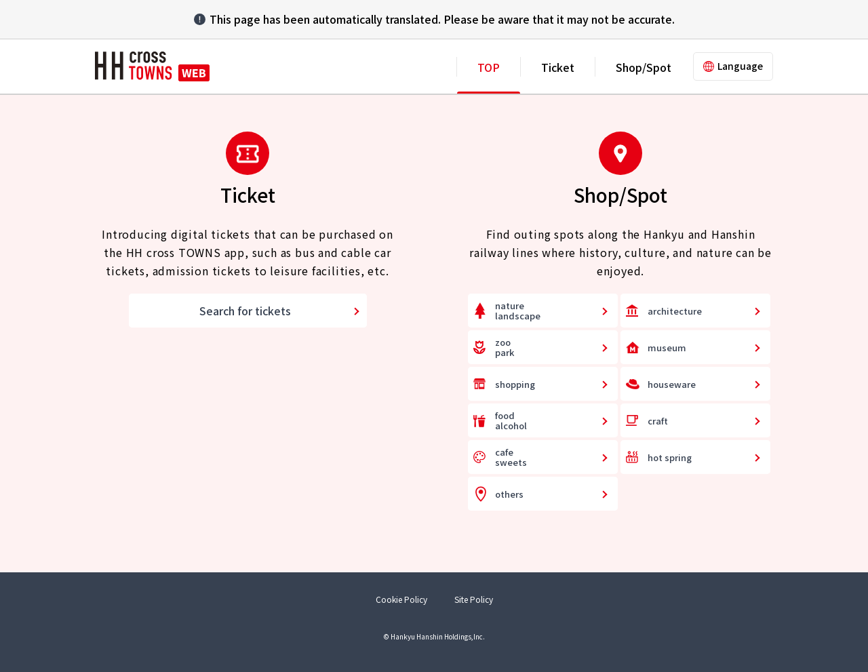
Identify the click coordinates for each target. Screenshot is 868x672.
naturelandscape (517, 311)
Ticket (557, 67)
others (509, 494)
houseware (672, 384)
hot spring (670, 457)
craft (658, 420)
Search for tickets (245, 310)
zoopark (504, 347)
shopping (515, 384)
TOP (488, 67)
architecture (675, 310)
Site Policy (473, 599)
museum (667, 347)
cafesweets (511, 457)
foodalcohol (511, 421)
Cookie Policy (401, 599)
